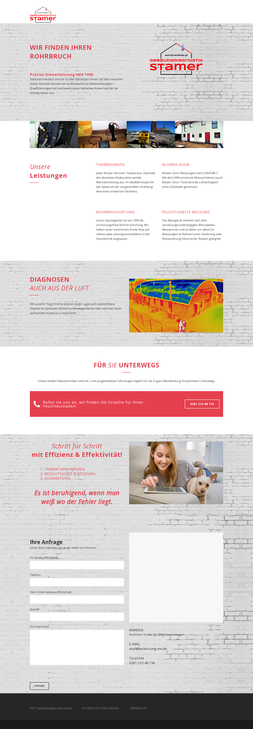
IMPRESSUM (138, 708)
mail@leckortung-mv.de (148, 648)
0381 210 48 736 (202, 404)
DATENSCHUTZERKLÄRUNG (100, 708)
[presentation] (56, 675)
